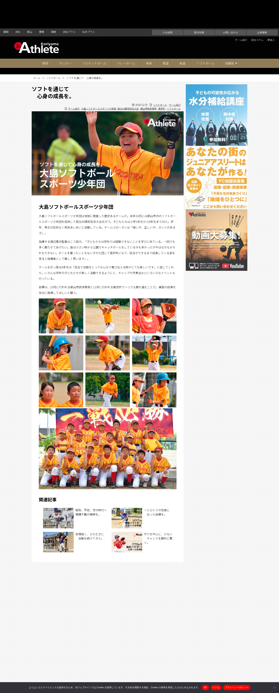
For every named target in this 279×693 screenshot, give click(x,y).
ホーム (37, 49)
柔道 (166, 35)
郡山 (32, 4)
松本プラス (97, 4)
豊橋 (45, 4)
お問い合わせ (230, 4)
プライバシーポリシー (237, 687)
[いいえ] (274, 687)
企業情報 (262, 4)
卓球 (149, 35)
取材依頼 (199, 4)
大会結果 (168, 4)
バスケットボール (94, 35)
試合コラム (255, 12)
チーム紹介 (236, 12)
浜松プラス (76, 4)
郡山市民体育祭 (146, 80)
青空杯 (160, 80)
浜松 (19, 4)
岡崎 (58, 4)
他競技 (229, 35)
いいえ (216, 687)
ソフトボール (205, 35)
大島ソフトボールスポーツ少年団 (93, 80)
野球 (45, 35)
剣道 (182, 35)
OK (205, 687)
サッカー (65, 35)
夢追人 (270, 12)
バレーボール (126, 35)
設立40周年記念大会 (124, 80)
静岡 (6, 4)
